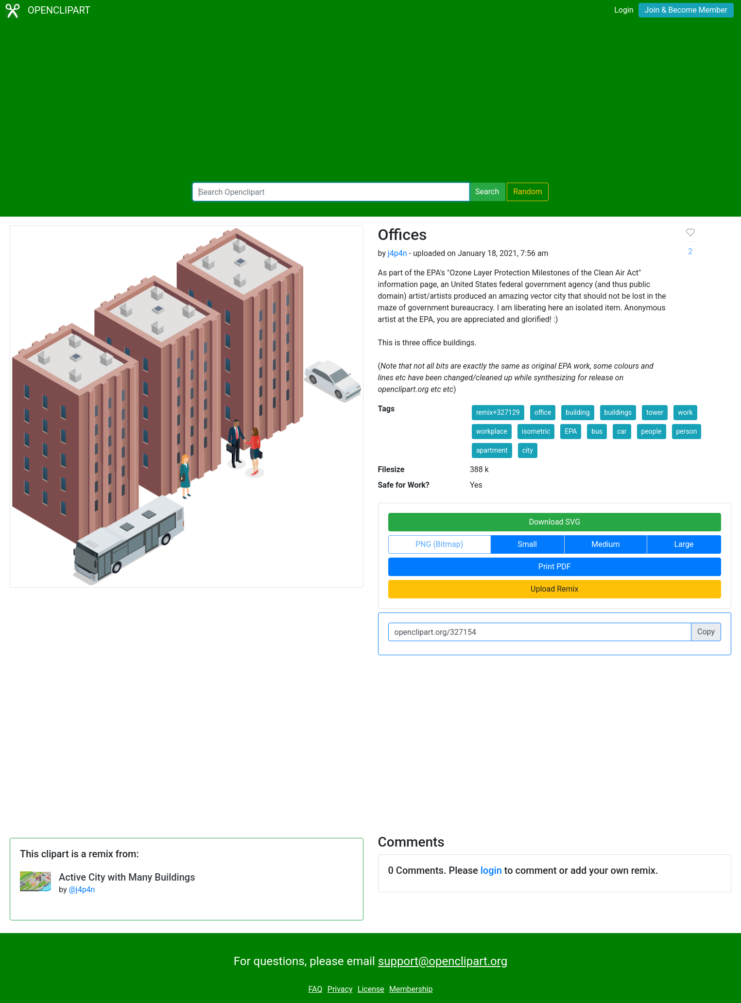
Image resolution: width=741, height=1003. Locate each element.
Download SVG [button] (554, 522)
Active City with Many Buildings (127, 877)
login (491, 870)
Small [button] (527, 544)
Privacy (340, 989)
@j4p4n (82, 889)
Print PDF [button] (554, 566)
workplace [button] (491, 431)
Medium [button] (605, 544)
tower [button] (654, 412)
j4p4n (397, 253)
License (371, 989)
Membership (410, 989)
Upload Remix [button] (554, 589)
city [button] (527, 450)
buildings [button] (618, 412)
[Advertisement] (370, 102)
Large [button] (683, 544)
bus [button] (597, 431)
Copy (706, 631)
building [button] (577, 412)
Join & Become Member (686, 10)
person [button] (686, 431)
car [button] (622, 431)
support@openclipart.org (442, 961)
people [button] (651, 431)
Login (623, 10)
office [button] (542, 412)
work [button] (685, 412)
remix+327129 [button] (498, 412)
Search (487, 191)
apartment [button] (492, 450)
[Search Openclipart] (330, 192)
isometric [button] (536, 431)
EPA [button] (571, 431)
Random (527, 191)
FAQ (316, 989)
